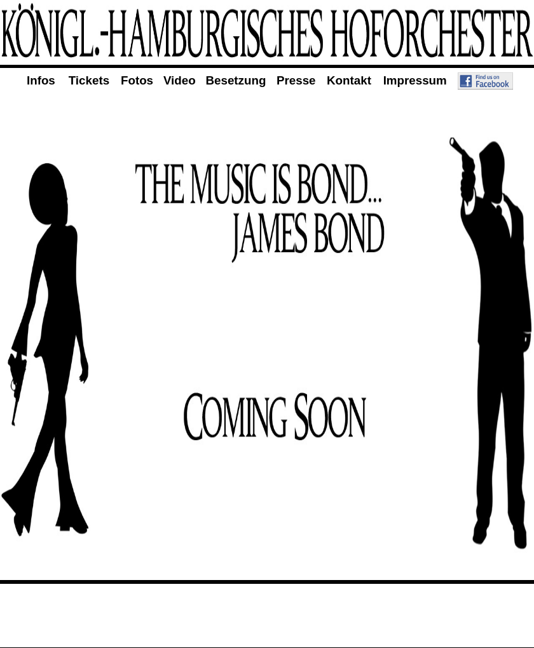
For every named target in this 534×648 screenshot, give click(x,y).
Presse (296, 80)
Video (179, 80)
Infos (41, 80)
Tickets (89, 80)
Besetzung (236, 80)
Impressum (415, 80)
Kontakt (349, 80)
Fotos (137, 80)
